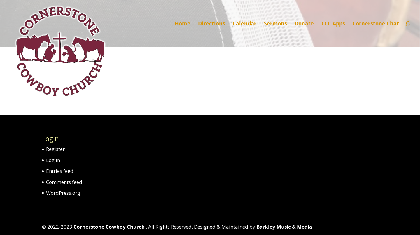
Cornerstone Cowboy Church (110, 226)
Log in (53, 160)
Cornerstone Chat (376, 24)
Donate (304, 24)
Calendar (244, 24)
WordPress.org (63, 192)
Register (55, 149)
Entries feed (60, 171)
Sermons (275, 24)
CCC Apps (333, 24)
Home (182, 24)
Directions (211, 24)
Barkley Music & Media (284, 226)
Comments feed (64, 182)
